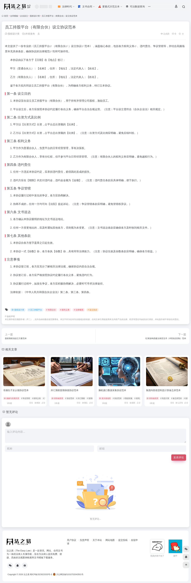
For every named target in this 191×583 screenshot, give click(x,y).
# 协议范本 (69, 398)
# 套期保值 (91, 398)
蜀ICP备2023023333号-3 (41, 574)
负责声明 (84, 540)
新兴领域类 (105, 398)
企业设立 (24, 16)
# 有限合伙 (51, 310)
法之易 (26, 574)
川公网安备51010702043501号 (68, 574)
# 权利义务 (65, 310)
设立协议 (76, 46)
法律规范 (44, 51)
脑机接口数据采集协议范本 (112, 390)
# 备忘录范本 (176, 398)
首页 (6, 16)
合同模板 (14, 16)
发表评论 (178, 457)
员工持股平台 (42, 46)
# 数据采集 (128, 398)
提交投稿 (122, 540)
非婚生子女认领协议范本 (16, 390)
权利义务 (129, 46)
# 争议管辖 (25, 398)
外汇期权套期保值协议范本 (64, 390)
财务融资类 (57, 398)
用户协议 (71, 540)
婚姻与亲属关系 (11, 398)
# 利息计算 (164, 398)
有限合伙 (60, 46)
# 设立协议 (92, 310)
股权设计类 (35, 16)
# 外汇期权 (80, 398)
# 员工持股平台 (35, 310)
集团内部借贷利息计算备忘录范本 (163, 390)
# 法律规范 (78, 310)
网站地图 (110, 540)
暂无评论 (12, 412)
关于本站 (97, 540)
